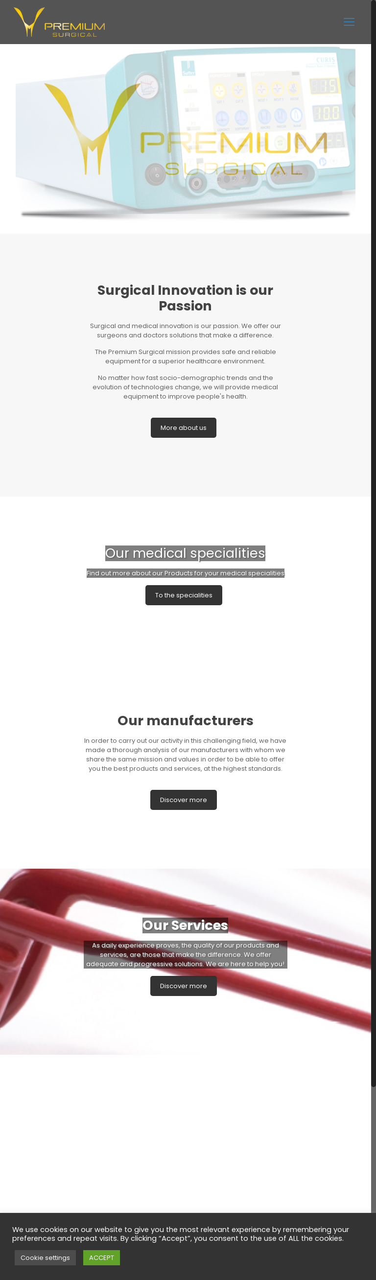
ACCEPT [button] (101, 1257)
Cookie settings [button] (45, 1257)
